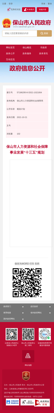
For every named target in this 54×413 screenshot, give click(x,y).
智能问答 (42, 9)
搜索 (44, 33)
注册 (4, 4)
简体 (43, 4)
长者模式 (30, 9)
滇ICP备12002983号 (12, 393)
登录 (11, 4)
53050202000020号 (36, 393)
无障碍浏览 (16, 9)
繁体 (50, 4)
